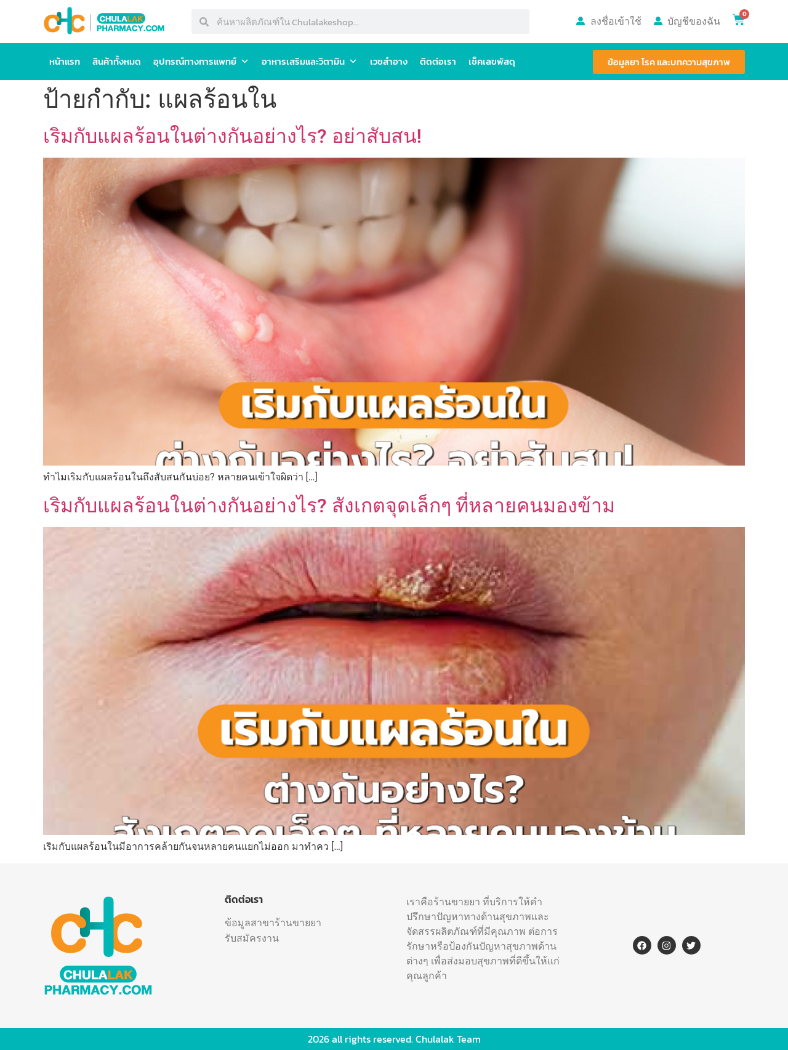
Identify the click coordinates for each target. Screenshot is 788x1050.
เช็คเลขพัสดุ (491, 61)
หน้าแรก (64, 61)
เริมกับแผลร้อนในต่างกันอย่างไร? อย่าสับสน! (232, 136)
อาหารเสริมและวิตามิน (310, 61)
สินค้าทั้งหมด (116, 61)
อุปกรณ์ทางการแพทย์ (201, 61)
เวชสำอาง (389, 61)
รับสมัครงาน (252, 938)
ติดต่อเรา (438, 61)
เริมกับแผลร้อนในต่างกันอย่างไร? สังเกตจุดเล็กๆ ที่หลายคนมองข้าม (329, 505)
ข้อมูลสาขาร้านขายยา (273, 922)
